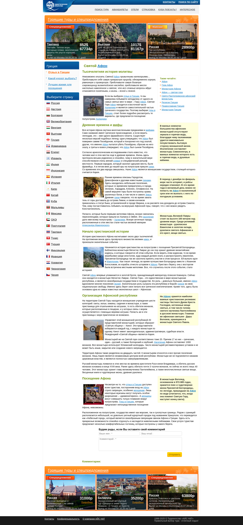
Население (159, 342)
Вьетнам (56, 133)
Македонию (112, 261)
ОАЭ (54, 219)
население (148, 217)
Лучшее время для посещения (60, 86)
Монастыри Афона (171, 88)
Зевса (148, 194)
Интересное (187, 9)
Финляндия (58, 250)
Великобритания (61, 121)
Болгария (57, 115)
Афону (154, 264)
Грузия (55, 139)
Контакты (169, 2)
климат (117, 161)
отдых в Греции (131, 96)
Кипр (54, 189)
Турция (55, 244)
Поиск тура (102, 9)
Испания (56, 176)
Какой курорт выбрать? (62, 78)
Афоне (167, 296)
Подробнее (87, 502)
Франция (56, 256)
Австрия (56, 109)
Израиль (56, 158)
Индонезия (58, 170)
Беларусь (104, 497)
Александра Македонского (95, 225)
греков (181, 284)
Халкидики (110, 107)
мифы (117, 125)
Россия (55, 103)
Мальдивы (57, 207)
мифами (150, 130)
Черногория (58, 268)
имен (146, 239)
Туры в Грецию (126, 401)
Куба (54, 201)
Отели (135, 9)
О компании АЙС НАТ (94, 519)
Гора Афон (167, 85)
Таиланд (56, 231)
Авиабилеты (120, 9)
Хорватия (57, 262)
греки (151, 166)
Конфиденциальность (68, 519)
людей (117, 284)
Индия (55, 164)
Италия (55, 182)
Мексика (56, 213)
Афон (102, 66)
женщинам (139, 390)
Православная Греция (173, 106)
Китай (54, 195)
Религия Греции (170, 102)
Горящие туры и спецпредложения (78, 470)
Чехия (55, 274)
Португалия (58, 225)
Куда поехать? (167, 9)
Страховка (148, 9)
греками (147, 180)
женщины (146, 396)
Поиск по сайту (188, 2)
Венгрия (56, 127)
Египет (55, 152)
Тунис (54, 238)
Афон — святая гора (172, 92)
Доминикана (58, 146)
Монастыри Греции (171, 109)
